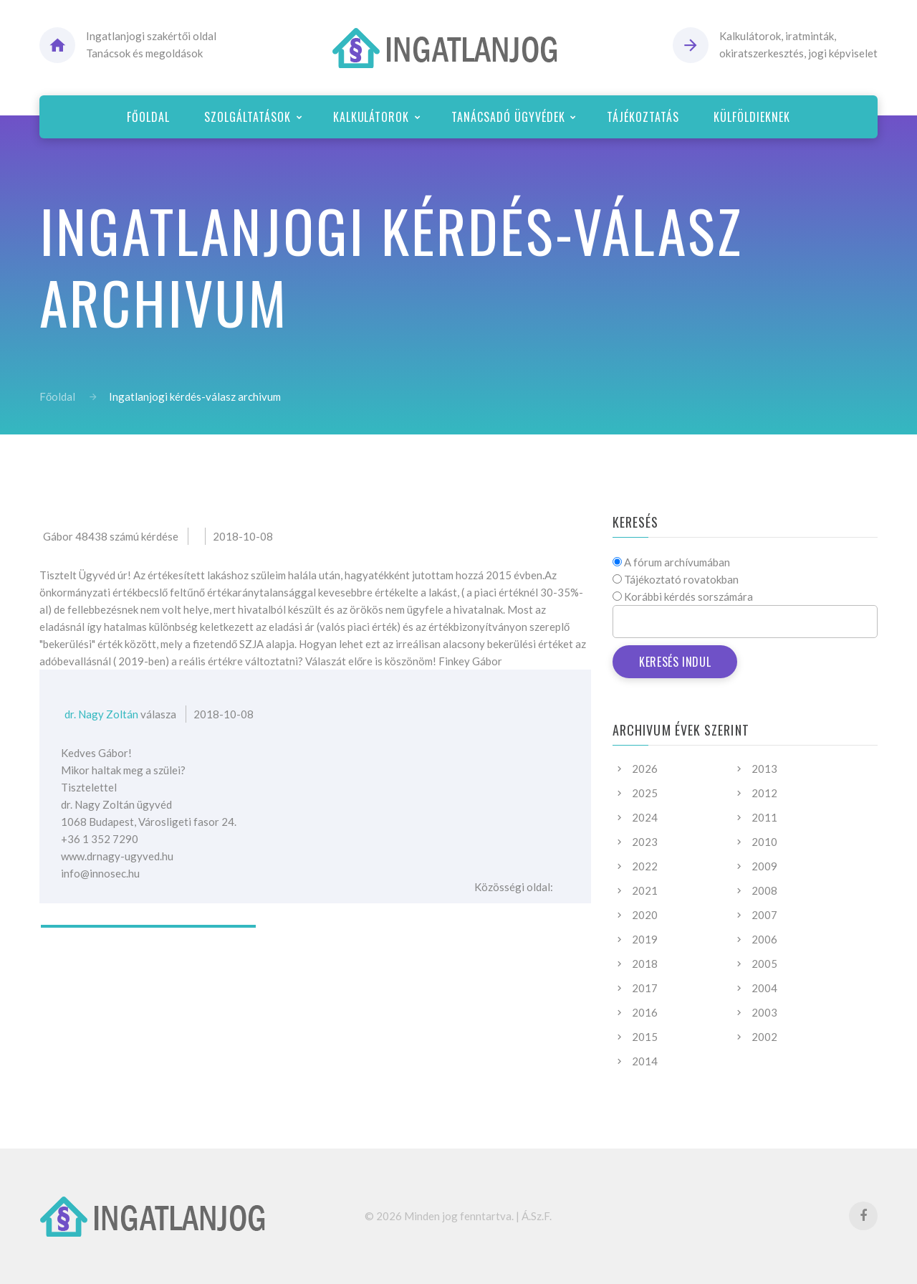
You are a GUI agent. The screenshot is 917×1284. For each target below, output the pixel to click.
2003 (764, 1012)
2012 (764, 792)
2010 (764, 841)
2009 (764, 866)
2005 (764, 963)
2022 (645, 866)
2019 (645, 939)
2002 (764, 1036)
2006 (764, 939)
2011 (764, 817)
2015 (645, 1036)
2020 (645, 914)
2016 (645, 1012)
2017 (645, 987)
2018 (645, 963)
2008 (764, 890)
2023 (645, 841)
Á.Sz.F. (537, 1215)
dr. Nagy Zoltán (101, 714)
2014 (645, 1061)
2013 (764, 768)
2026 (645, 768)
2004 (764, 987)
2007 (764, 914)
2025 (645, 792)
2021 (645, 890)
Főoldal (57, 396)
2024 (645, 817)
